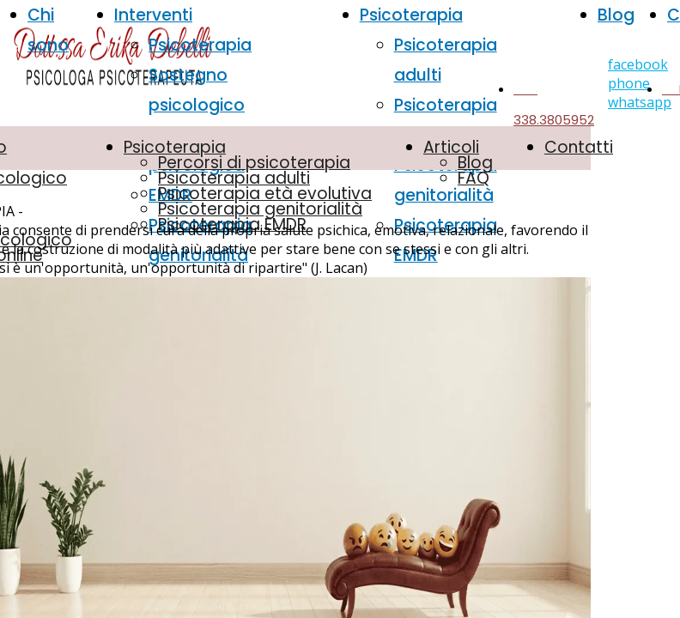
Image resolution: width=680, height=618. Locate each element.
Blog (616, 15)
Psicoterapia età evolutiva (265, 193)
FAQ (473, 178)
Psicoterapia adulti (234, 178)
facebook (638, 64)
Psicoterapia (200, 45)
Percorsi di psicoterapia (254, 162)
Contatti (578, 147)
